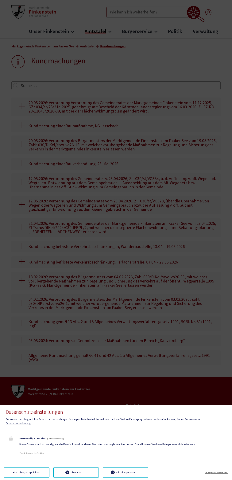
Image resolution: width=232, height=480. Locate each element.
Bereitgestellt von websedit (216, 472)
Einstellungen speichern (26, 472)
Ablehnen (76, 472)
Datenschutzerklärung (18, 423)
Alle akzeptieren (125, 472)
